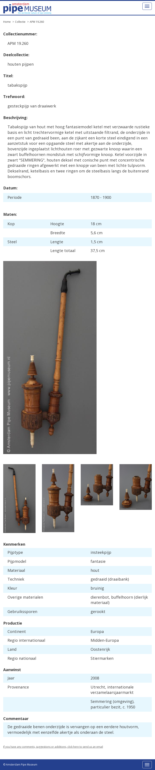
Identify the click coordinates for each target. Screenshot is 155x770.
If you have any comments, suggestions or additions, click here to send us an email (53, 747)
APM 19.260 (37, 22)
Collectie (20, 22)
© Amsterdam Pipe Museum (20, 764)
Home (7, 22)
